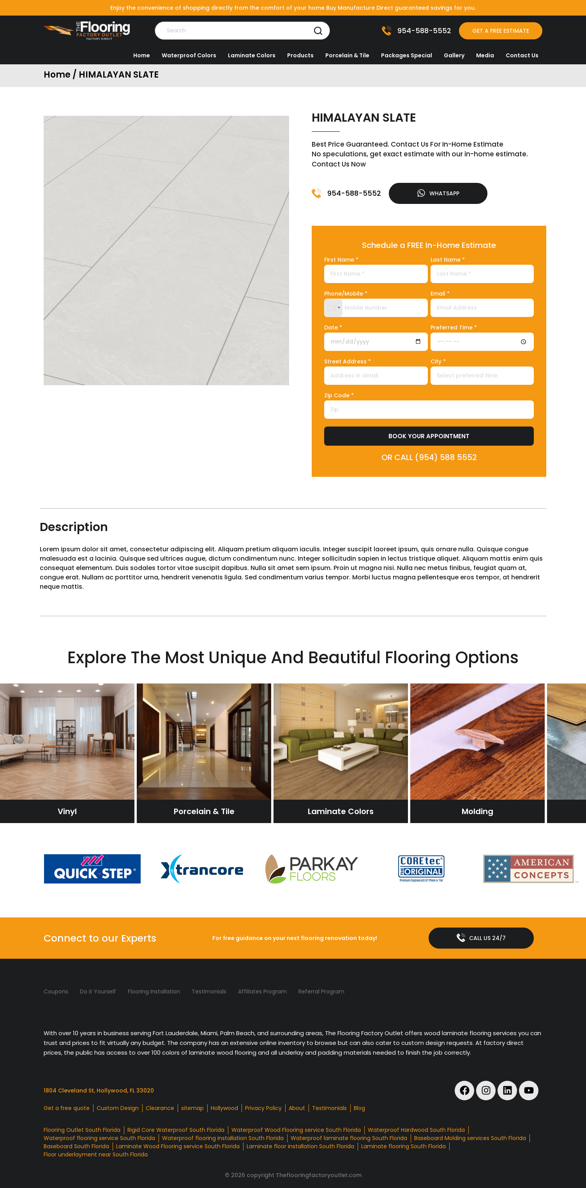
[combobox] (333, 308)
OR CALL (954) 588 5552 (429, 457)
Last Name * (448, 260)
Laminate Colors (251, 55)
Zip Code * (339, 396)
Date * (333, 328)
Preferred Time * (454, 328)
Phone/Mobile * (345, 294)
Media (485, 55)
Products (300, 55)
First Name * (341, 260)
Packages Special (406, 55)
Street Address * (347, 362)
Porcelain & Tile (347, 55)
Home (141, 55)
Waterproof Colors (189, 55)
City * (438, 362)
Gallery (454, 55)
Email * (440, 294)
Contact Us (522, 55)
